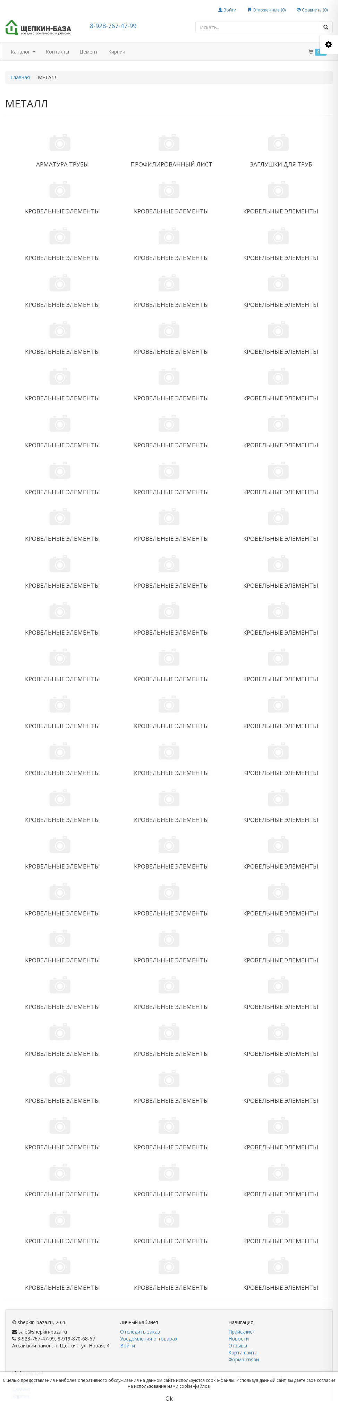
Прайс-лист (241, 1331)
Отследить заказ (140, 1331)
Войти (227, 10)
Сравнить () (312, 10)
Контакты (57, 51)
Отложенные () (266, 10)
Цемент (88, 51)
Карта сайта (242, 1352)
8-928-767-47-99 (113, 26)
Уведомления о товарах (148, 1338)
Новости (238, 1338)
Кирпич (116, 51)
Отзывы (237, 1345)
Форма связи (243, 1359)
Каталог (23, 52)
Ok (169, 1398)
